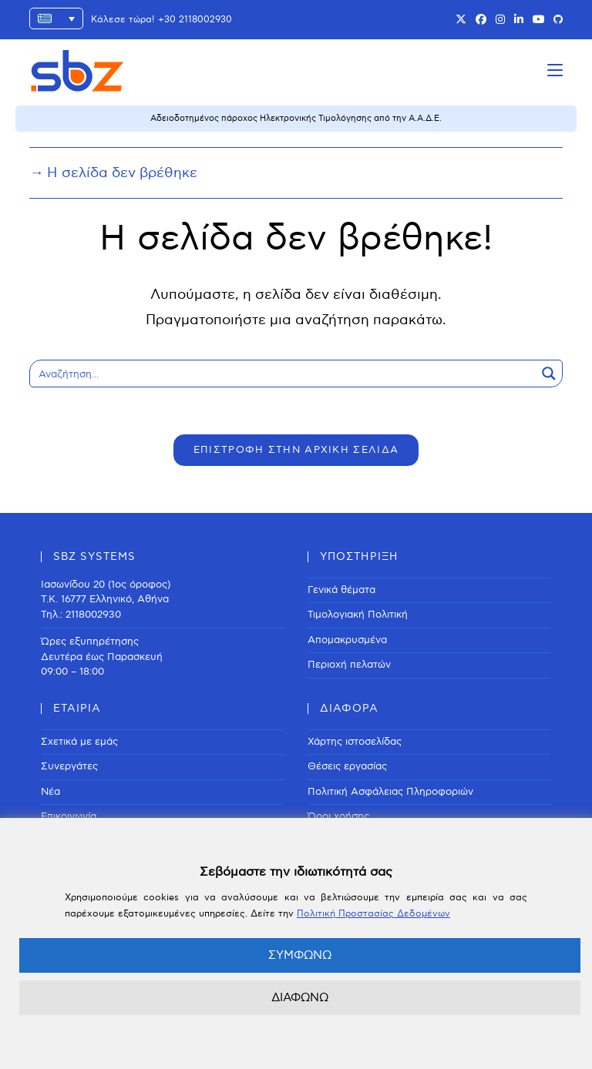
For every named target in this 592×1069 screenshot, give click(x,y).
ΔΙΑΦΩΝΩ (299, 997)
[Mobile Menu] (555, 70)
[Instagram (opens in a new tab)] (500, 20)
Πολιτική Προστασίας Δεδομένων (373, 914)
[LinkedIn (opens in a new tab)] (519, 20)
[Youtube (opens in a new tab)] (539, 20)
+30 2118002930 (195, 19)
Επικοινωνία (68, 816)
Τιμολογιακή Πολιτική (358, 614)
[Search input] (283, 373)
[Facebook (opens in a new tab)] (481, 20)
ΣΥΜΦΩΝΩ (299, 955)
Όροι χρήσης (338, 816)
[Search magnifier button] (549, 373)
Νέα (50, 792)
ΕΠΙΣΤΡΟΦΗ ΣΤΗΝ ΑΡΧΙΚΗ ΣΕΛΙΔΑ (296, 450)
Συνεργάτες (69, 766)
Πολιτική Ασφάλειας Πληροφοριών (390, 792)
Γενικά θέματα (341, 590)
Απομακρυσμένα (347, 640)
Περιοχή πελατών (349, 664)
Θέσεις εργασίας (347, 766)
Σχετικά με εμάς (79, 742)
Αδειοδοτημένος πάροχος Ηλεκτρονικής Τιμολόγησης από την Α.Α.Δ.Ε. (296, 118)
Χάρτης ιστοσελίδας (355, 742)
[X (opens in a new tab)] (461, 20)
